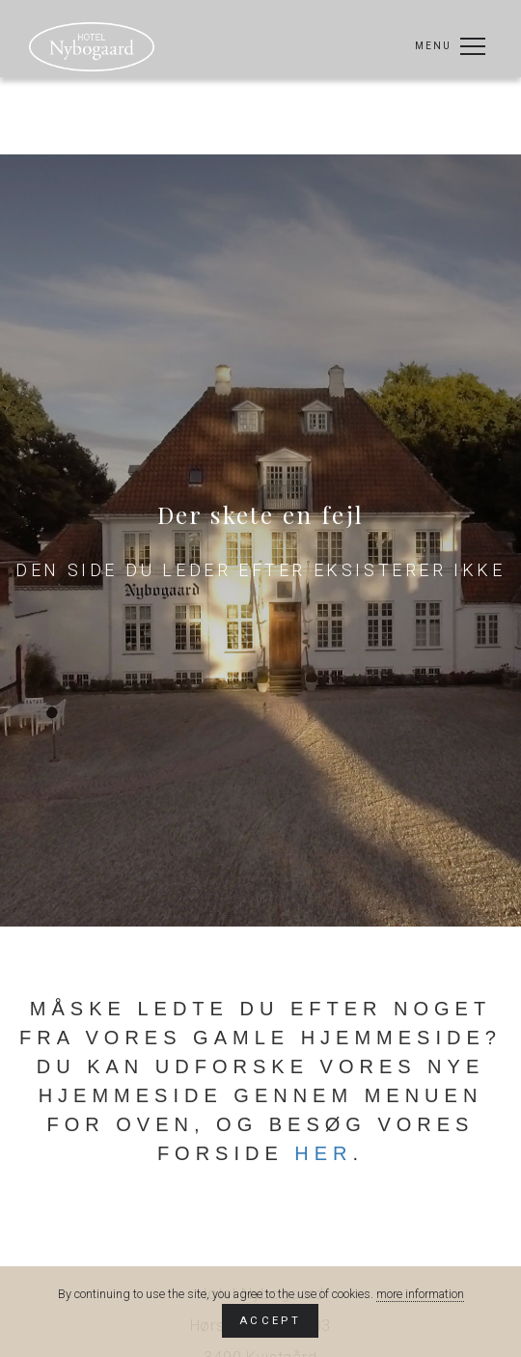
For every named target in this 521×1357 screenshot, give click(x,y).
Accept (270, 1320)
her (323, 1153)
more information (420, 1294)
